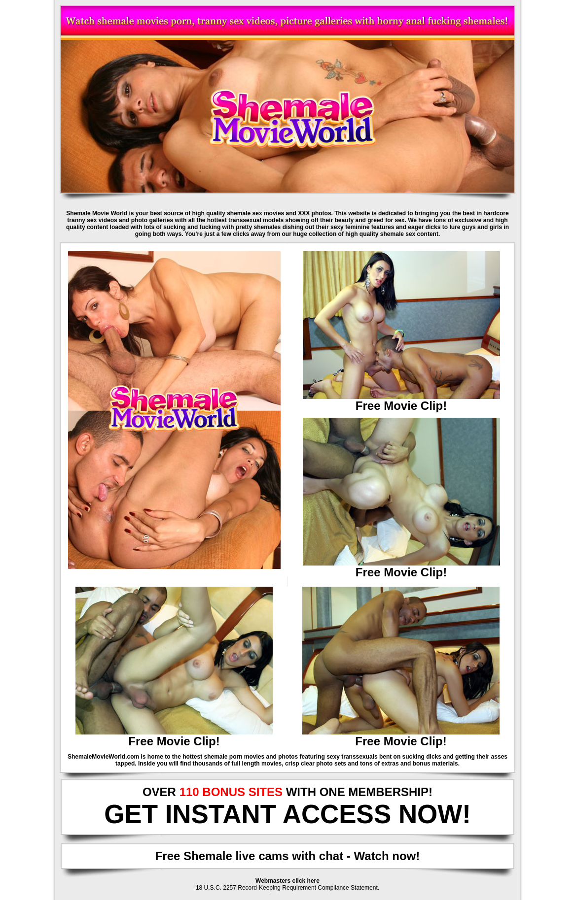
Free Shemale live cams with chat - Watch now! (287, 856)
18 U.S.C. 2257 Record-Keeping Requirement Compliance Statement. (287, 887)
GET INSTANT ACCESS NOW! (287, 814)
